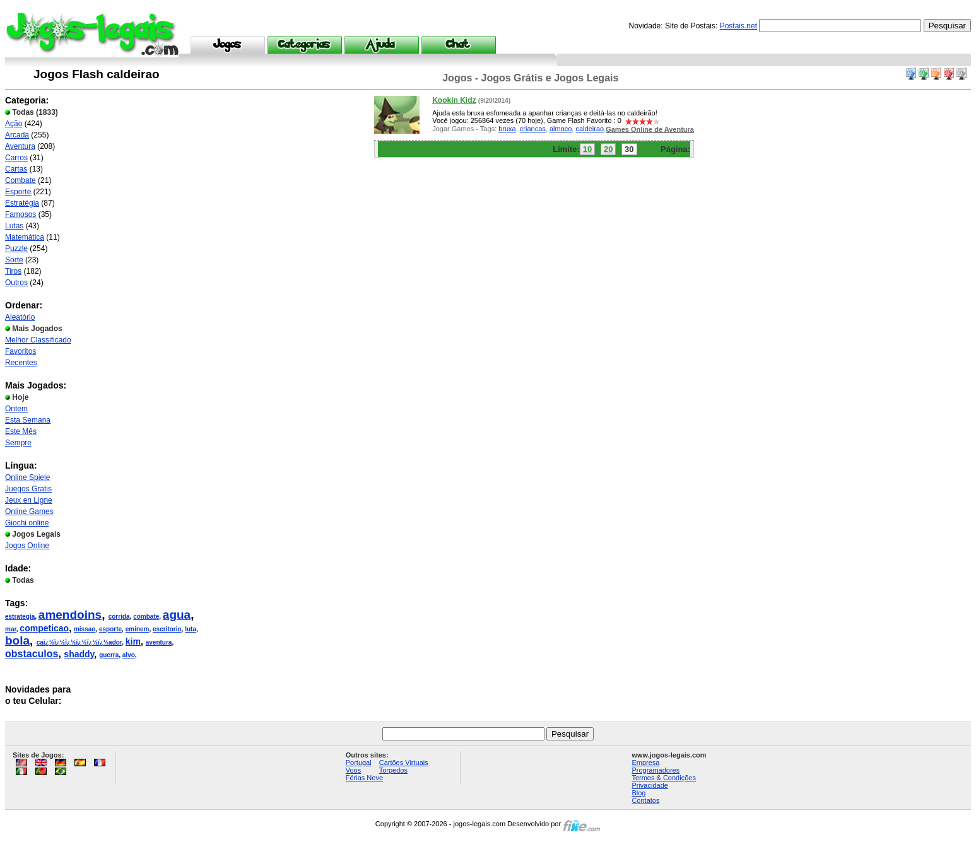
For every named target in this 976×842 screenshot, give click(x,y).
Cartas (16, 169)
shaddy (79, 654)
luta (190, 629)
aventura (159, 642)
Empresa (645, 762)
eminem (138, 629)
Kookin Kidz (454, 100)
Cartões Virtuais (403, 762)
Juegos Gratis (28, 488)
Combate (20, 180)
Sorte (14, 259)
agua (177, 614)
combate (146, 616)
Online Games (29, 511)
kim (133, 641)
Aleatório (20, 317)
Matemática (24, 237)
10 (587, 149)
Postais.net (738, 25)
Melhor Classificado (38, 340)
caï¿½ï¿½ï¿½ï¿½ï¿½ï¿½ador (79, 642)
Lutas (14, 225)
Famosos (20, 214)
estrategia (20, 616)
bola (17, 640)
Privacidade (649, 785)
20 (608, 149)
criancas (533, 128)
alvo (128, 655)
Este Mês (21, 431)
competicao (44, 628)
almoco (561, 128)
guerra (109, 655)
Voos (353, 770)
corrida (119, 616)
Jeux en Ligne (28, 500)
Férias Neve (364, 777)
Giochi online (27, 522)
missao (84, 629)
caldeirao (589, 128)
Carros (16, 157)
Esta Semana (27, 420)
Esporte (18, 191)
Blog (638, 793)
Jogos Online (27, 545)
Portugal (359, 762)
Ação (13, 123)
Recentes (21, 362)
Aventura (20, 146)
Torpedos (393, 770)
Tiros (13, 271)
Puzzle (16, 248)
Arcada (17, 135)
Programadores (655, 770)
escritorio (167, 629)
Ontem (16, 408)
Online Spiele (27, 477)
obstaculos (31, 653)
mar (10, 629)
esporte (110, 629)
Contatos (645, 800)
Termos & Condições (664, 777)
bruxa (507, 128)
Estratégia (22, 203)
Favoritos (20, 351)
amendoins (70, 614)
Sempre (18, 442)
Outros (16, 282)
